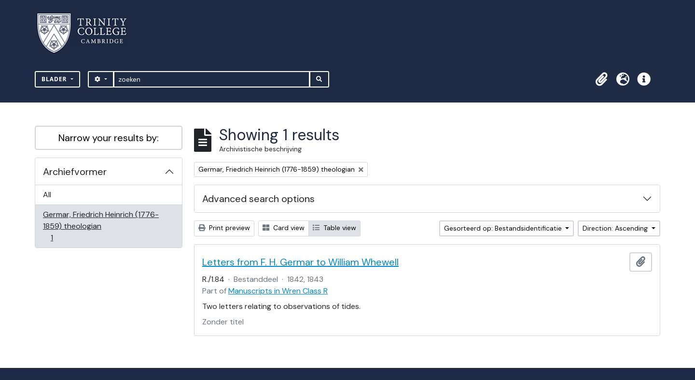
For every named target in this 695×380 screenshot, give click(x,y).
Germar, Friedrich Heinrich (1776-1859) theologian (100, 226)
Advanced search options (258, 198)
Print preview (224, 227)
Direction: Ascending (616, 228)
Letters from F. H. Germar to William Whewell (300, 262)
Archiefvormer (75, 171)
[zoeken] (211, 79)
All (47, 195)
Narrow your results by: (108, 138)
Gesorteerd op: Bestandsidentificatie (504, 228)
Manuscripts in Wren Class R (278, 291)
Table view (334, 227)
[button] (601, 79)
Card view (284, 227)
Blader (55, 79)
